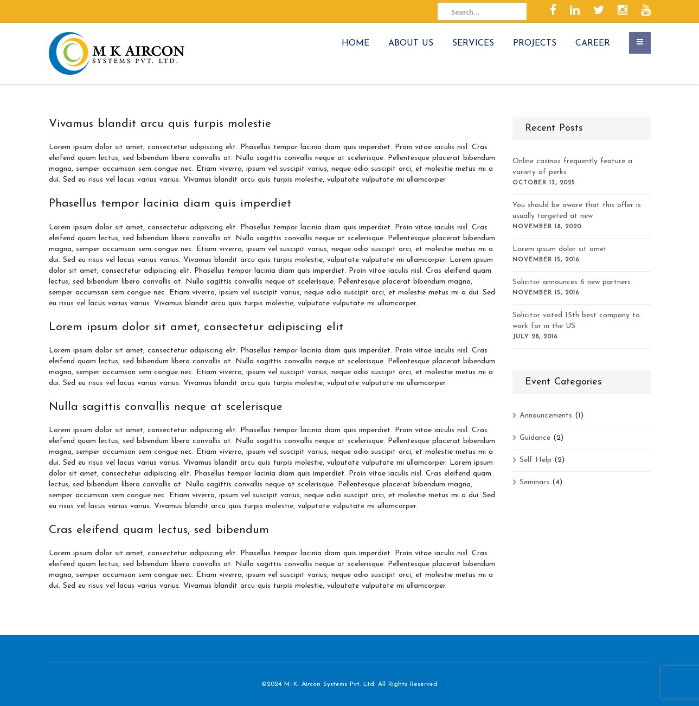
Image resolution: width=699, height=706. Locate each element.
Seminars (534, 482)
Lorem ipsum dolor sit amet (559, 249)
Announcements (546, 416)
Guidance (535, 438)
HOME (355, 43)
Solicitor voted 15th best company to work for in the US (576, 320)
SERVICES (473, 43)
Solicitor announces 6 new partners (571, 282)
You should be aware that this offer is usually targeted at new (576, 210)
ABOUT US (410, 43)
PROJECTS (534, 43)
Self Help (535, 460)
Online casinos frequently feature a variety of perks (572, 166)
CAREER (592, 43)
